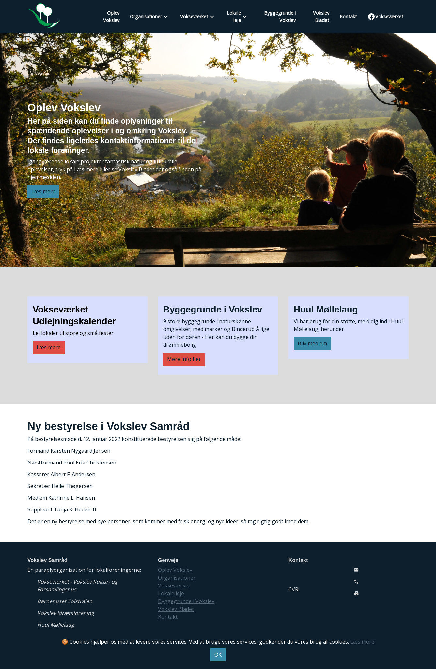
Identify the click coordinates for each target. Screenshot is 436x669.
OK (218, 654)
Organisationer (146, 16)
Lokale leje (234, 16)
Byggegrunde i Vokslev (280, 16)
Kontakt (348, 16)
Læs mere (43, 191)
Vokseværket (194, 16)
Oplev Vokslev (111, 16)
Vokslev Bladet (321, 16)
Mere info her (184, 359)
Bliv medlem (312, 343)
